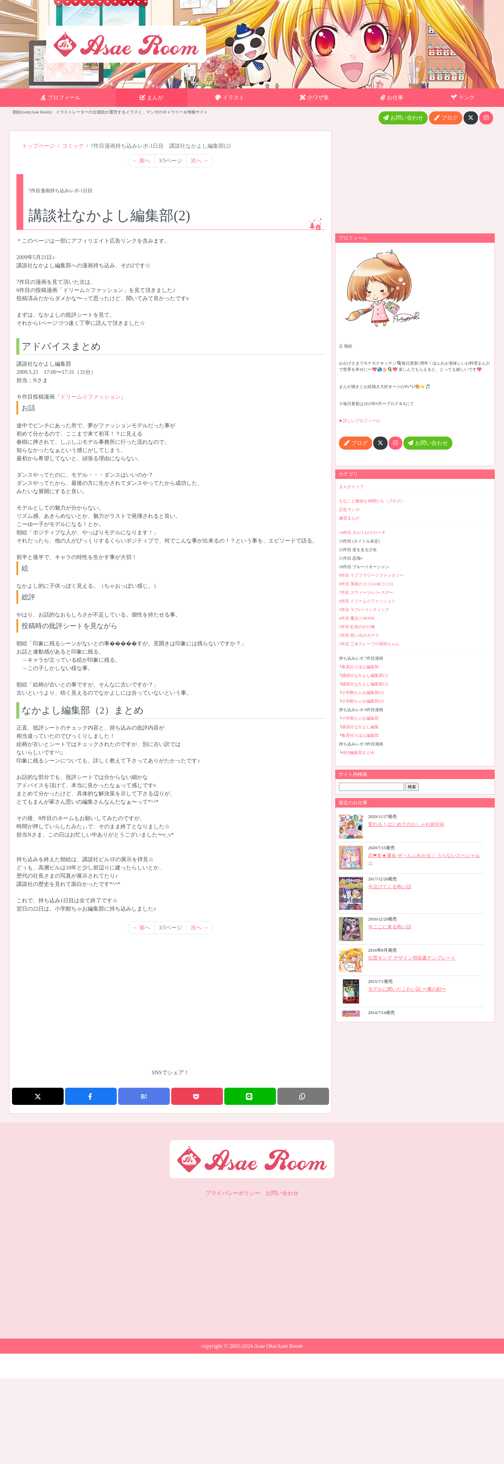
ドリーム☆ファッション (90, 397)
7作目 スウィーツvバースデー (366, 592)
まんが (151, 97)
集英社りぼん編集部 (360, 666)
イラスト (229, 97)
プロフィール (60, 97)
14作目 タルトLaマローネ (362, 532)
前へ (141, 160)
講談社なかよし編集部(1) (365, 675)
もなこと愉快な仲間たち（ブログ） (372, 501)
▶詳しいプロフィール (359, 420)
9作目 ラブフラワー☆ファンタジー (371, 575)
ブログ (445, 118)
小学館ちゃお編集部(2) (362, 701)
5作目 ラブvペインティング (364, 609)
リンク (463, 97)
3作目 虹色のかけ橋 (357, 626)
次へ (200, 160)
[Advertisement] (170, 1007)
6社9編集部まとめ (358, 752)
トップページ (38, 146)
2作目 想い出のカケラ (359, 635)
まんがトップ (351, 486)
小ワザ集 (314, 97)
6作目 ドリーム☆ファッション (367, 601)
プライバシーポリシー (232, 1193)
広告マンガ (349, 509)
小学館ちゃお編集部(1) (362, 692)
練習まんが (349, 518)
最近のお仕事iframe (415, 914)
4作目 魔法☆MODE (357, 618)
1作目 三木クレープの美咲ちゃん (369, 644)
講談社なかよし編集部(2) (365, 684)
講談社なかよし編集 (360, 726)
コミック (73, 146)
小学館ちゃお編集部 (360, 718)
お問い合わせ (403, 118)
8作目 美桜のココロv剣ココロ (366, 584)
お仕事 (391, 97)
